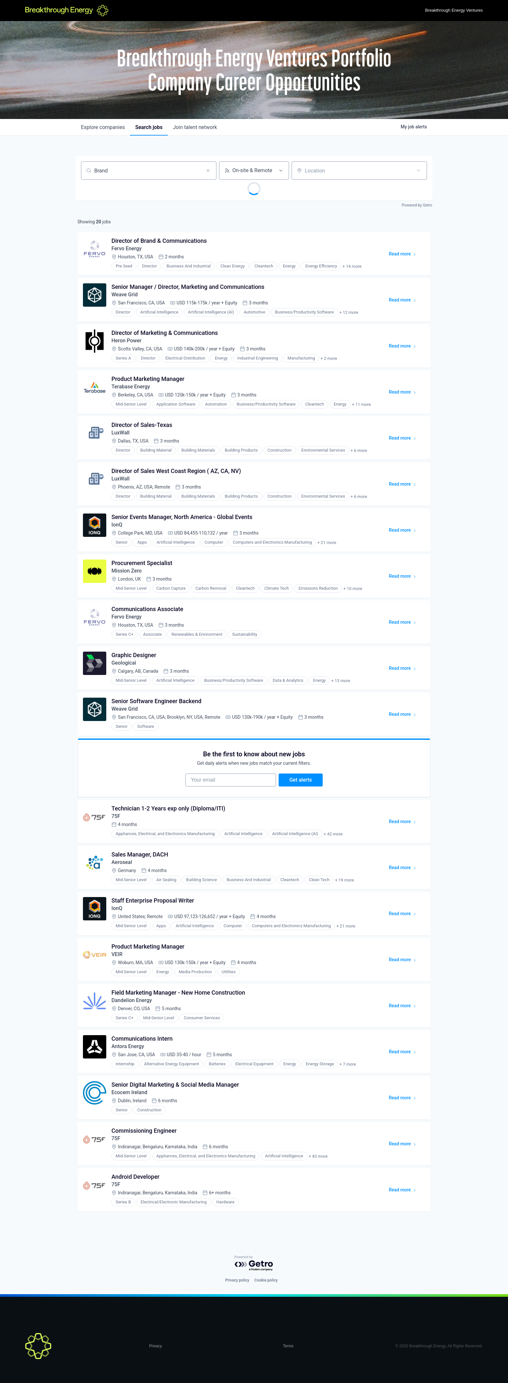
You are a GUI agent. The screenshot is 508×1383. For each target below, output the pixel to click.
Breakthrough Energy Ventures (454, 10)
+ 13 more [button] (340, 680)
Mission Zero (126, 571)
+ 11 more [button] (361, 404)
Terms (288, 1346)
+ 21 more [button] (326, 542)
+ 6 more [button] (359, 450)
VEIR (116, 954)
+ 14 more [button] (351, 266)
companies (103, 127)
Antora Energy (127, 1046)
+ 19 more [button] (344, 880)
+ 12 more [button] (348, 312)
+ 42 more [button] (333, 834)
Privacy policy (237, 1280)
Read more (405, 255)
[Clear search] (208, 170)
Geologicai (123, 663)
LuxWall (120, 433)
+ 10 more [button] (352, 588)
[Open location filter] (418, 170)
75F (115, 816)
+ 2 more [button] (328, 358)
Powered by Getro (417, 205)
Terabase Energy (130, 387)
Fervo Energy (126, 248)
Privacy (155, 1346)
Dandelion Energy (131, 1000)
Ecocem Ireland (129, 1092)
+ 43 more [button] (318, 1156)
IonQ (116, 525)
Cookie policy (266, 1280)
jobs (148, 127)
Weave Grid (124, 294)
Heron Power (126, 340)
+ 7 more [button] (348, 1064)
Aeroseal (121, 862)
